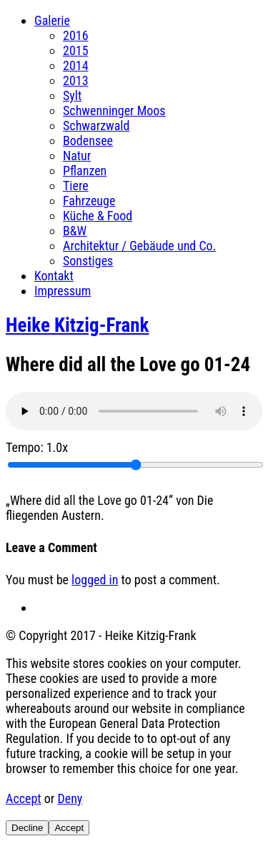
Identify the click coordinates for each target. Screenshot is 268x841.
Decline (27, 827)
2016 (76, 35)
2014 (76, 65)
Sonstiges (88, 260)
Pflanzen (84, 170)
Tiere (76, 185)
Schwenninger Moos (114, 110)
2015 (76, 50)
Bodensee (88, 140)
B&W (74, 230)
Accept (23, 798)
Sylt (72, 95)
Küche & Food (97, 215)
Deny (69, 798)
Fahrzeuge (89, 200)
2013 (76, 80)
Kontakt (54, 275)
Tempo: (37, 447)
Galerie (52, 20)
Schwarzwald (96, 125)
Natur (77, 155)
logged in (94, 579)
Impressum (62, 290)
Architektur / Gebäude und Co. (139, 245)
